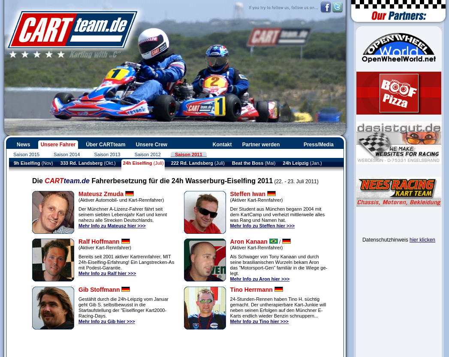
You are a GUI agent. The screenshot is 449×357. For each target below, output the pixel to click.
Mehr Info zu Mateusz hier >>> (112, 225)
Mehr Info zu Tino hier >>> (259, 321)
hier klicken (422, 240)
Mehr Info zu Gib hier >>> (106, 321)
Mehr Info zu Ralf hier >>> (107, 273)
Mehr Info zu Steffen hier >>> (262, 225)
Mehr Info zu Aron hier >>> (260, 278)
